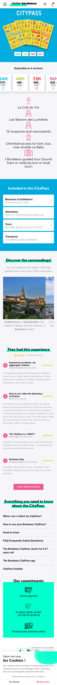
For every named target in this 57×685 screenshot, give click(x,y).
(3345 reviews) (35, 355)
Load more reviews (28, 487)
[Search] (45, 4)
